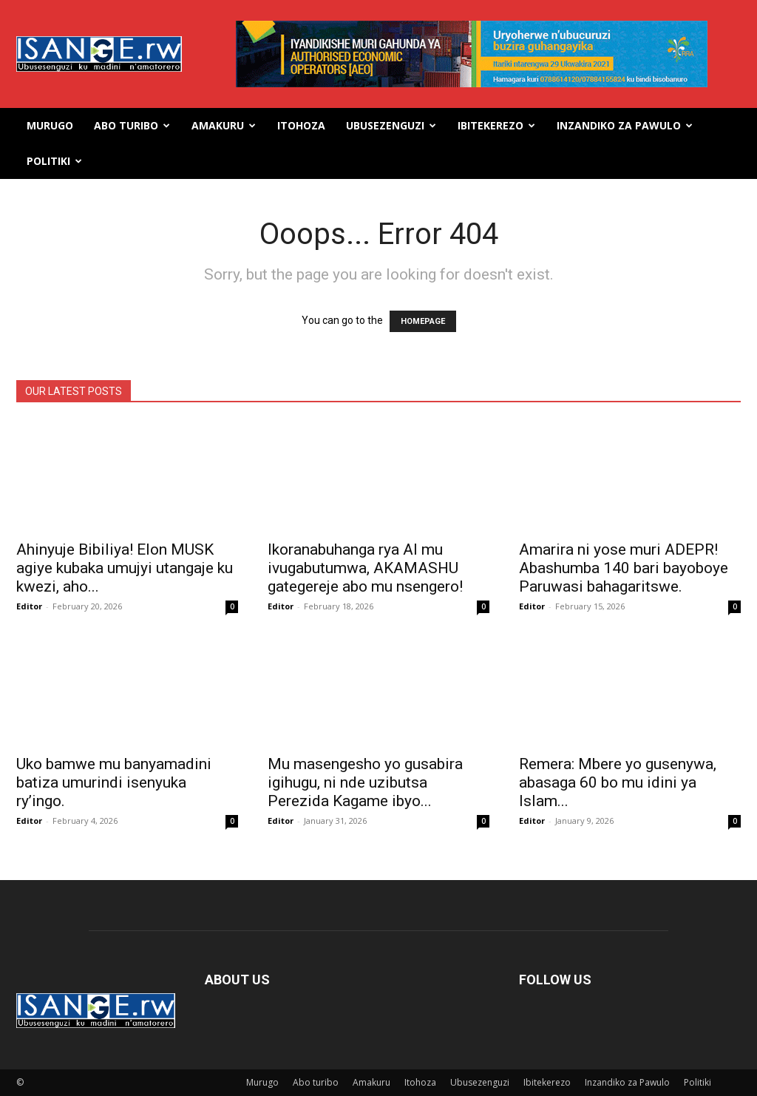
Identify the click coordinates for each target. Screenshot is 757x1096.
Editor (29, 606)
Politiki (54, 161)
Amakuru (223, 125)
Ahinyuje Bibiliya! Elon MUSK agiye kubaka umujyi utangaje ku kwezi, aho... (124, 568)
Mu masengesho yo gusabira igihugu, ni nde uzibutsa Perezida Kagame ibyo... (365, 782)
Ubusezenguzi (391, 125)
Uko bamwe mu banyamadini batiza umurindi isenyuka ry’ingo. (113, 782)
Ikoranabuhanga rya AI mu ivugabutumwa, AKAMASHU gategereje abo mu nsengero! (365, 568)
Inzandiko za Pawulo (625, 125)
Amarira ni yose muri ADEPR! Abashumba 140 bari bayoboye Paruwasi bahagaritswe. (623, 568)
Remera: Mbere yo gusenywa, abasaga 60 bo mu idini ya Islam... (617, 782)
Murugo (50, 125)
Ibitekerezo (496, 125)
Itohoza (301, 125)
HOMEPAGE (423, 321)
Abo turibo (132, 125)
